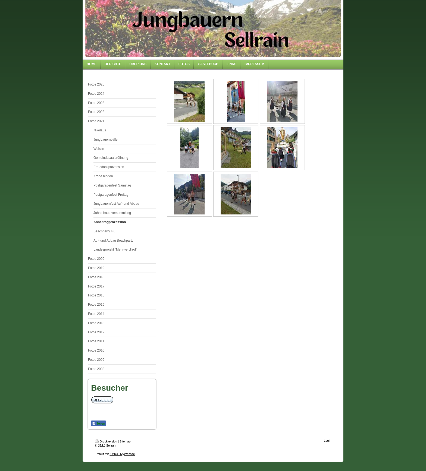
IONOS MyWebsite (122, 454)
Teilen (98, 423)
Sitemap (125, 441)
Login (327, 440)
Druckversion (106, 441)
